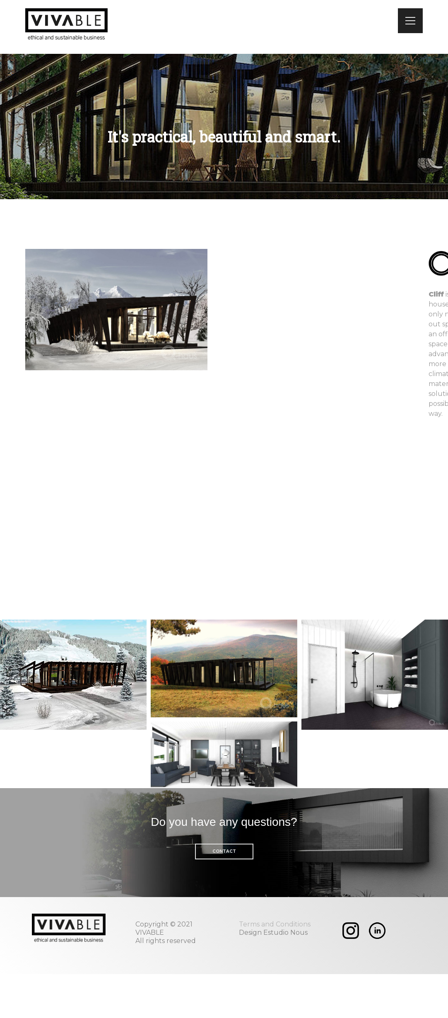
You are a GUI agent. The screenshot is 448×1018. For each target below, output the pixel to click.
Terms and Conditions (275, 924)
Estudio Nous (285, 932)
